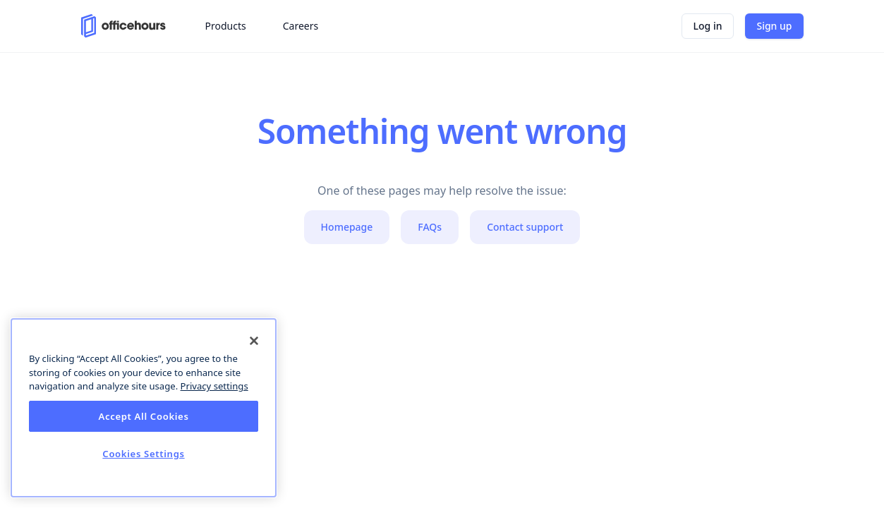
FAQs (430, 227)
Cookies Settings (143, 453)
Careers (300, 25)
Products (225, 25)
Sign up (774, 25)
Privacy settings (214, 386)
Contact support (525, 227)
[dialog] (143, 408)
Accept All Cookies (143, 416)
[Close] (254, 341)
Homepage (347, 227)
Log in (708, 25)
